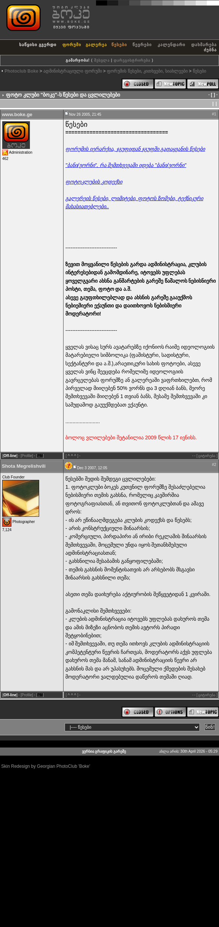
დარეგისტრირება (132, 60)
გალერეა (96, 44)
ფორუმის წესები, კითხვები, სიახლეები (147, 71)
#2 (214, 465)
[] (40, 456)
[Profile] (27, 456)
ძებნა (210, 50)
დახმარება (204, 44)
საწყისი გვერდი (38, 44)
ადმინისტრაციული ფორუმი (72, 71)
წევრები (142, 44)
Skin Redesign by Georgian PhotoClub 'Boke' (45, 766)
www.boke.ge (17, 114)
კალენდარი (171, 44)
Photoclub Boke (21, 71)
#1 (214, 114)
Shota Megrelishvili (23, 466)
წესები (119, 44)
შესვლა (102, 60)
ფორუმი (71, 44)
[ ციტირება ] (207, 456)
